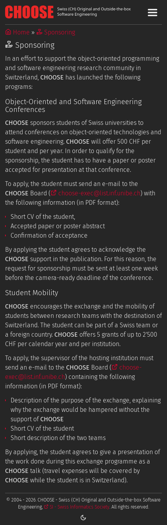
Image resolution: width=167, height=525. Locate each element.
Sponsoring (55, 32)
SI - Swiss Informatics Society (77, 507)
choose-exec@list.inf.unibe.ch (95, 193)
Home (17, 32)
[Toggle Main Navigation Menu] (152, 12)
